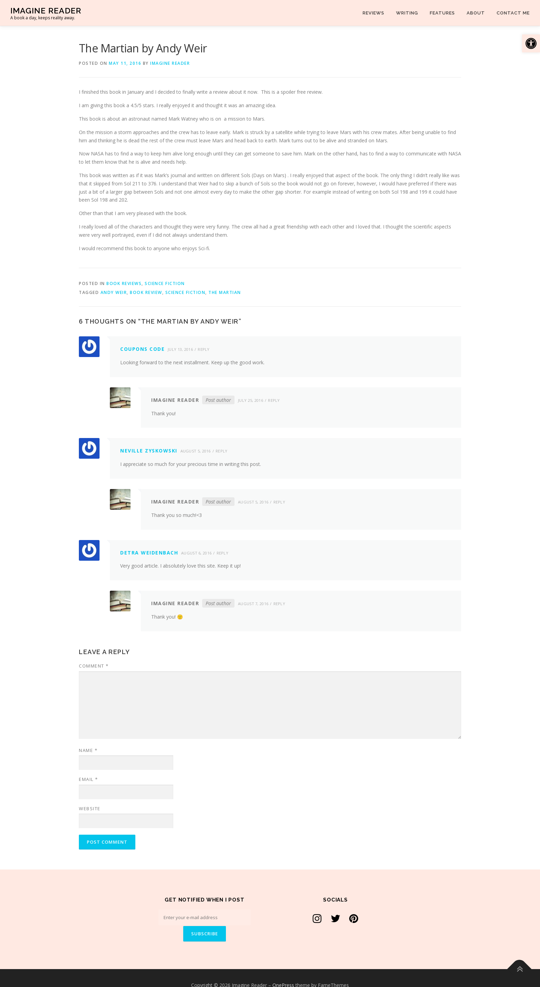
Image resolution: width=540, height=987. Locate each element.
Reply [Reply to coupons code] (204, 349)
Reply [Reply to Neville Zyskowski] (222, 451)
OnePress (283, 970)
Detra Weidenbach (149, 552)
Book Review (146, 292)
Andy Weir (114, 292)
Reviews (373, 13)
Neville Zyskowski (148, 450)
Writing (407, 13)
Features (442, 13)
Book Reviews (124, 283)
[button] (531, 43)
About (476, 13)
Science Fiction (165, 283)
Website (90, 808)
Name (88, 750)
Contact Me (513, 13)
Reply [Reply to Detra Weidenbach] (223, 553)
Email (88, 779)
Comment (94, 666)
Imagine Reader (45, 10)
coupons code (142, 349)
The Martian (224, 292)
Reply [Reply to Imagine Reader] (274, 400)
